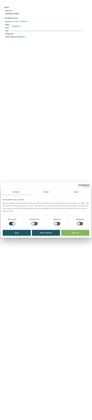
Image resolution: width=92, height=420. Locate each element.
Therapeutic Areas (11, 18)
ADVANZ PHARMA (12, 14)
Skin (7, 31)
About (6, 7)
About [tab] (76, 192)
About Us (8, 11)
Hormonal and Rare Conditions (16, 21)
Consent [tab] (16, 192)
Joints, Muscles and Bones (15, 37)
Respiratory (9, 34)
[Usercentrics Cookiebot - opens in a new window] (79, 185)
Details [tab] (46, 192)
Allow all (75, 233)
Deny (17, 233)
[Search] (42, 26)
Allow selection (46, 233)
